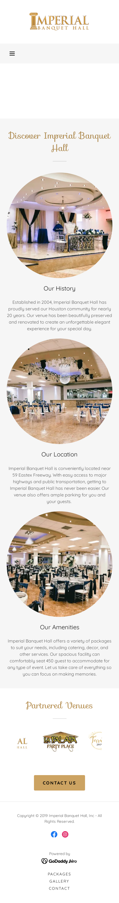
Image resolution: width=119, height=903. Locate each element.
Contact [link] (59, 888)
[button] (12, 53)
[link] (60, 22)
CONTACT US (59, 783)
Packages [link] (59, 874)
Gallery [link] (59, 881)
